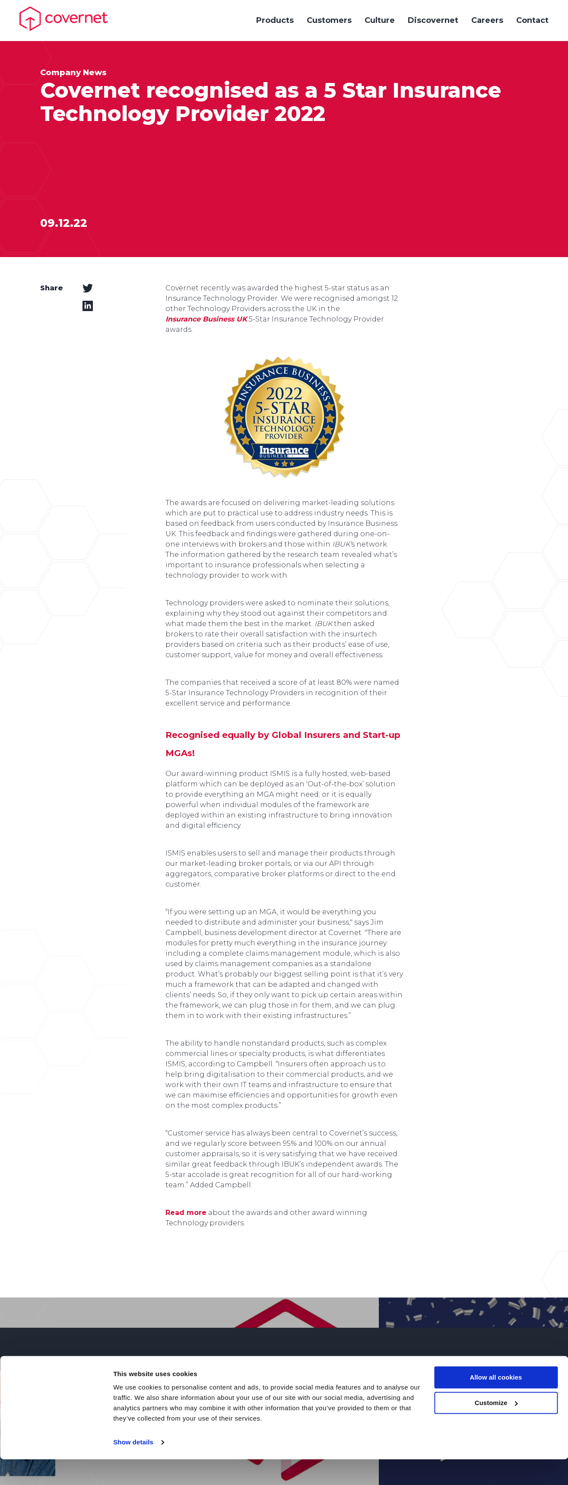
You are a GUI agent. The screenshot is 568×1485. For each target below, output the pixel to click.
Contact (532, 20)
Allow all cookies (496, 1403)
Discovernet (433, 20)
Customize (496, 1428)
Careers (487, 20)
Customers (329, 20)
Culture (380, 20)
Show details (133, 1468)
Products (275, 20)
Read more (185, 1212)
